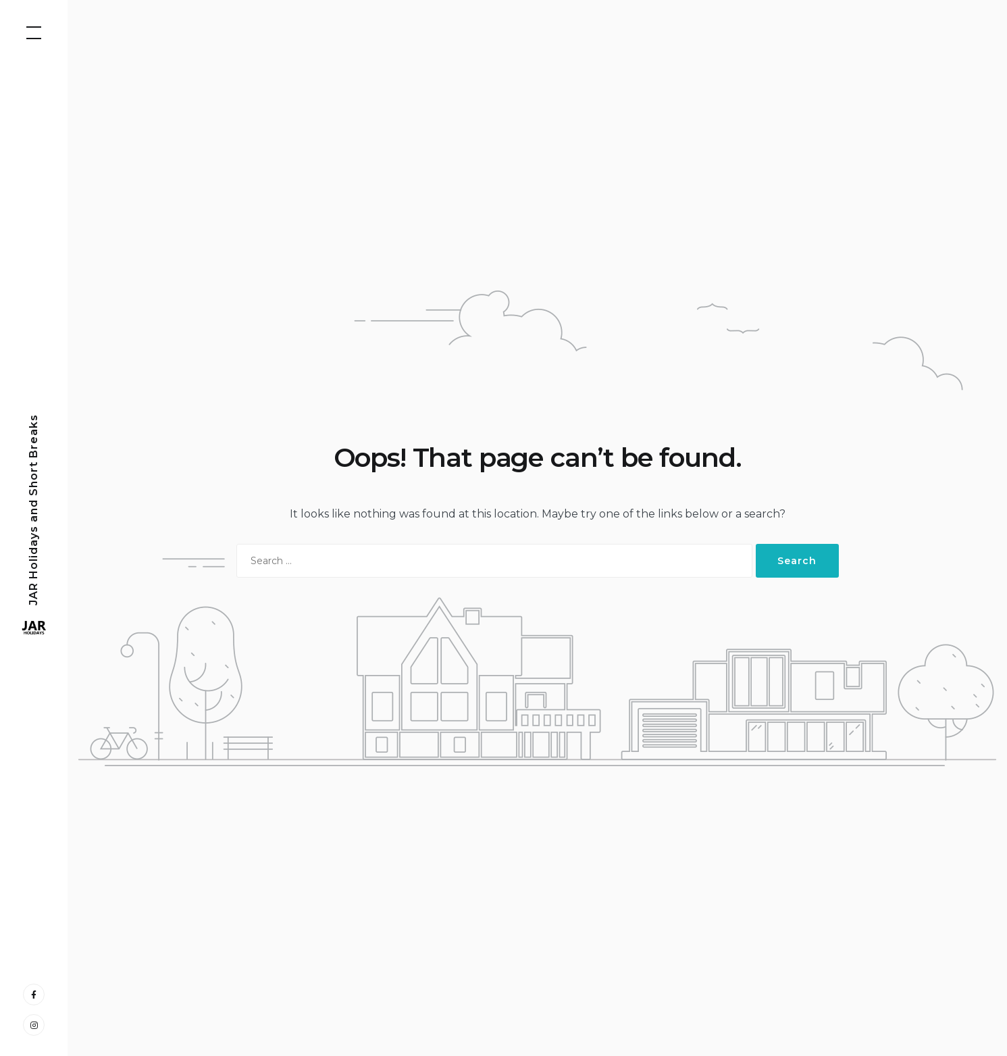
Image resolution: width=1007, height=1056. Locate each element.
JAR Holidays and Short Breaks (33, 509)
